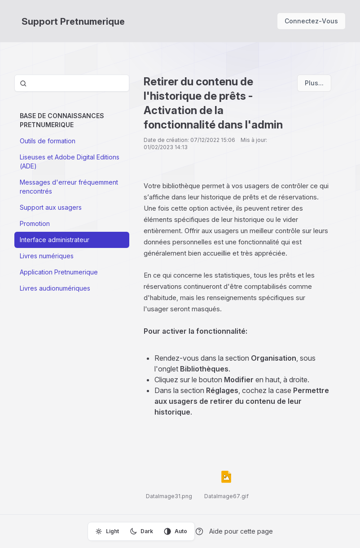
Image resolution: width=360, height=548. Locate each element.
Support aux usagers (51, 207)
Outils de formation (47, 141)
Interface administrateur (54, 239)
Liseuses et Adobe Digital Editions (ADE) (69, 161)
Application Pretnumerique (59, 272)
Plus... (314, 83)
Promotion (35, 223)
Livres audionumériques (55, 288)
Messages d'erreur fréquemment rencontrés (69, 186)
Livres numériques (47, 256)
